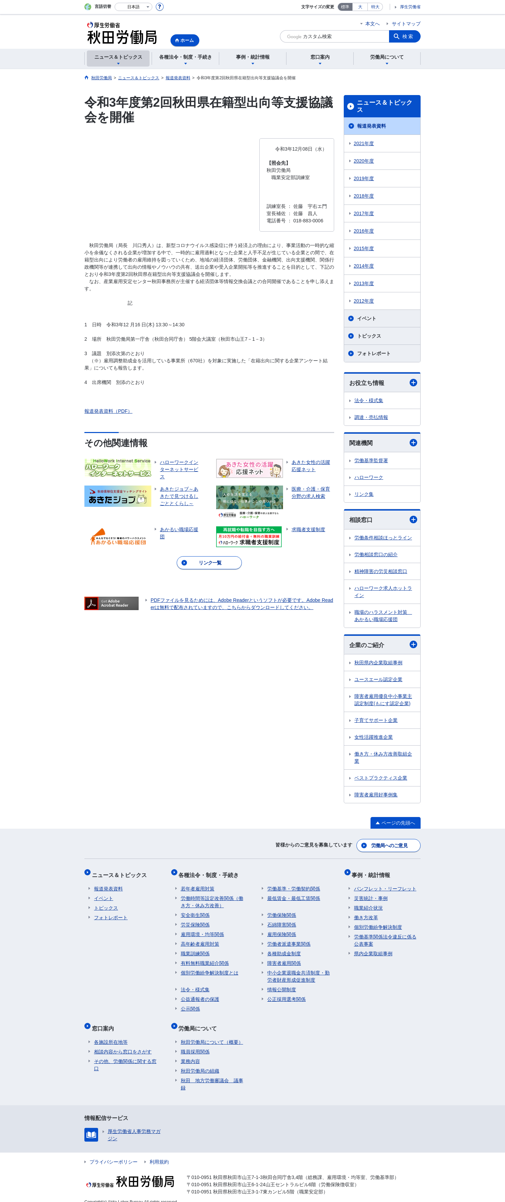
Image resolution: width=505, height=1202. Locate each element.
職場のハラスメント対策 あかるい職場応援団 (383, 616)
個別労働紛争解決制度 (378, 922)
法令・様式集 (368, 401)
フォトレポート (374, 353)
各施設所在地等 (111, 1033)
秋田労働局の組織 (200, 1062)
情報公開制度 (281, 985)
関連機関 (383, 443)
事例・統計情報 (373, 873)
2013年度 (364, 283)
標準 (345, 6)
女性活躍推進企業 (373, 739)
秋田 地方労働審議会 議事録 (212, 1075)
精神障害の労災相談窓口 (380, 572)
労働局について (200, 1022)
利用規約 (159, 1153)
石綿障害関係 (281, 920)
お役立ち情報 (383, 383)
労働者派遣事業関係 (288, 939)
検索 (408, 36)
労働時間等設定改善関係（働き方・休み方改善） (212, 897)
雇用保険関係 (281, 930)
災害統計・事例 (371, 894)
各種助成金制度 (284, 949)
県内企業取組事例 (373, 949)
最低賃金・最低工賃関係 (293, 894)
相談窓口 (383, 521)
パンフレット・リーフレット (385, 884)
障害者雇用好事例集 (376, 796)
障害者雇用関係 (284, 958)
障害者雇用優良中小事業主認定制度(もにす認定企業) (383, 701)
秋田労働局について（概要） (212, 1033)
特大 (375, 6)
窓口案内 (105, 1022)
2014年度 (364, 266)
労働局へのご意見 (390, 846)
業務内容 (190, 1052)
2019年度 (364, 178)
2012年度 (364, 301)
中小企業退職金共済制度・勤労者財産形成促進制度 (298, 972)
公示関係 (190, 1004)
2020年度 (364, 161)
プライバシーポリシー (114, 1153)
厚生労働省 (410, 6)
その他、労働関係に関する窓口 (125, 1056)
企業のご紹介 (383, 646)
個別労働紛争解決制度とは (209, 968)
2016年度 (364, 231)
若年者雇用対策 (197, 884)
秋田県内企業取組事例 (378, 664)
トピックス (369, 336)
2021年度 (364, 143)
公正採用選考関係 (286, 994)
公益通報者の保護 (200, 994)
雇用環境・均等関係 (202, 930)
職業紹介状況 (368, 903)
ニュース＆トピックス (384, 106)
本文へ (372, 23)
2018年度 (364, 196)
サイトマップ (406, 23)
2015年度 (364, 248)
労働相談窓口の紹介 (376, 555)
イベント (366, 318)
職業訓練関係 (195, 949)
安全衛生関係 (195, 910)
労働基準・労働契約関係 (293, 884)
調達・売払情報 (371, 417)
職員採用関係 (195, 1043)
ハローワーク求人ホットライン (383, 592)
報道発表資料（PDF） (108, 411)
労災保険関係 (195, 920)
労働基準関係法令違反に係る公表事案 (385, 936)
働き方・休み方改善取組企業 (383, 759)
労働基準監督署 (371, 461)
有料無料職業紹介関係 (205, 958)
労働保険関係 (281, 910)
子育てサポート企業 (376, 722)
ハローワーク (368, 478)
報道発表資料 (371, 126)
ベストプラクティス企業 (380, 779)
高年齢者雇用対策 (200, 939)
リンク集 (364, 495)
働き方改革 (366, 913)
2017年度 (364, 213)
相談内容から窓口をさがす (123, 1043)
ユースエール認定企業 (378, 681)
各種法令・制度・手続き (211, 873)
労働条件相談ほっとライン (383, 538)
